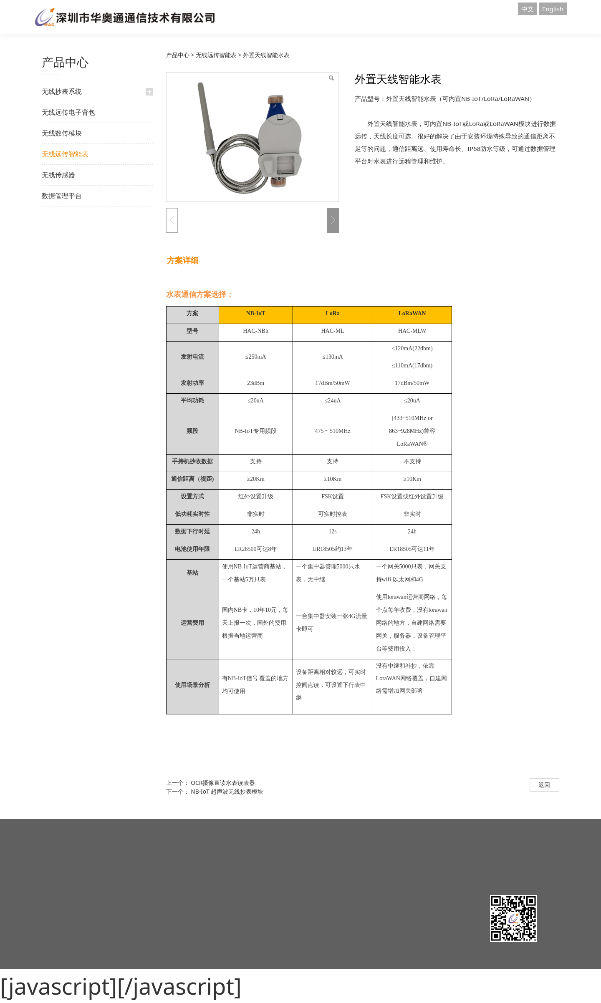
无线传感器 (58, 174)
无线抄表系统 (62, 91)
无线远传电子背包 (68, 112)
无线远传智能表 (65, 153)
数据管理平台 (62, 195)
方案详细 (183, 260)
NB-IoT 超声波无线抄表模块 (227, 791)
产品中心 (177, 55)
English (552, 9)
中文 (527, 9)
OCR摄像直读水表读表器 (223, 783)
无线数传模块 (62, 133)
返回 (544, 785)
